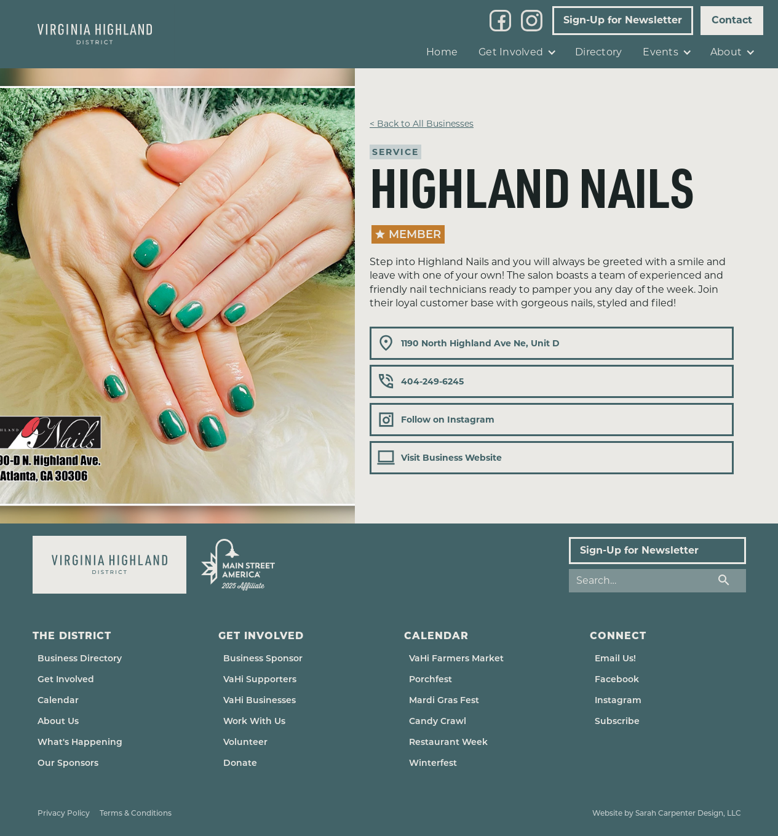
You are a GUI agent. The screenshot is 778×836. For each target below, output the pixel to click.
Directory (598, 52)
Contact (732, 20)
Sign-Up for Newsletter (622, 20)
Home (442, 52)
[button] (516, 52)
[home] (95, 34)
